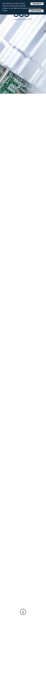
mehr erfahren (36, 11)
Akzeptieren (37, 4)
